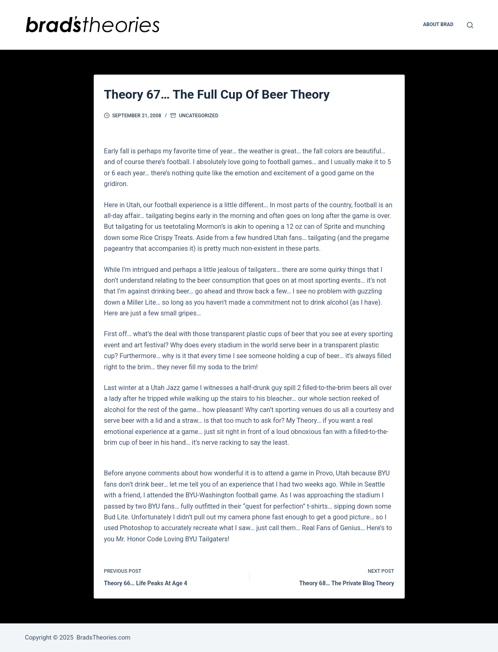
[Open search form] (470, 25)
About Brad (438, 24)
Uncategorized (198, 116)
